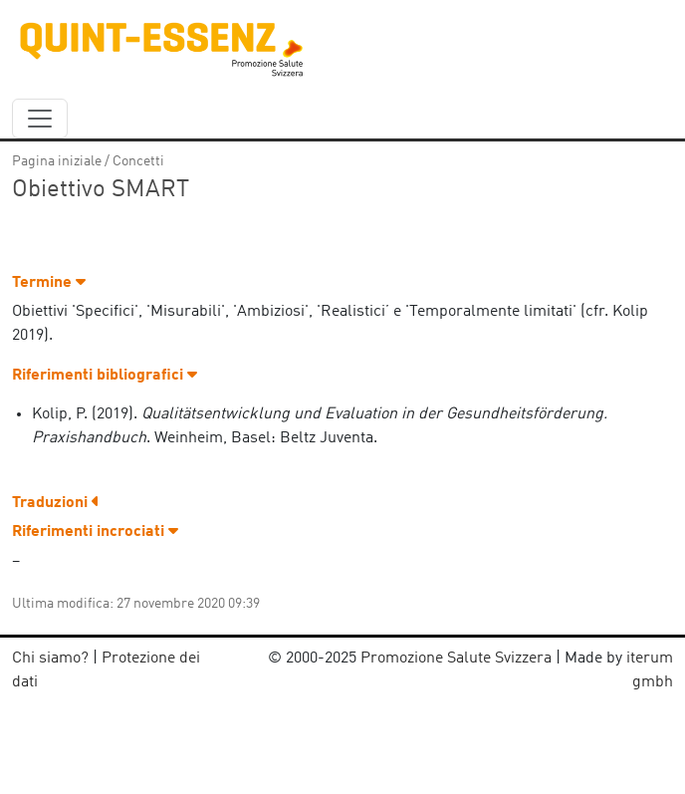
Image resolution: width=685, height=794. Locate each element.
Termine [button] (49, 283)
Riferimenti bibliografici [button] (104, 376)
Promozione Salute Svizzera (456, 658)
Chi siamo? (50, 658)
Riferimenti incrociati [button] (95, 532)
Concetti (138, 161)
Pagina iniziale (57, 161)
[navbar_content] (40, 118)
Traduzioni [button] (56, 503)
